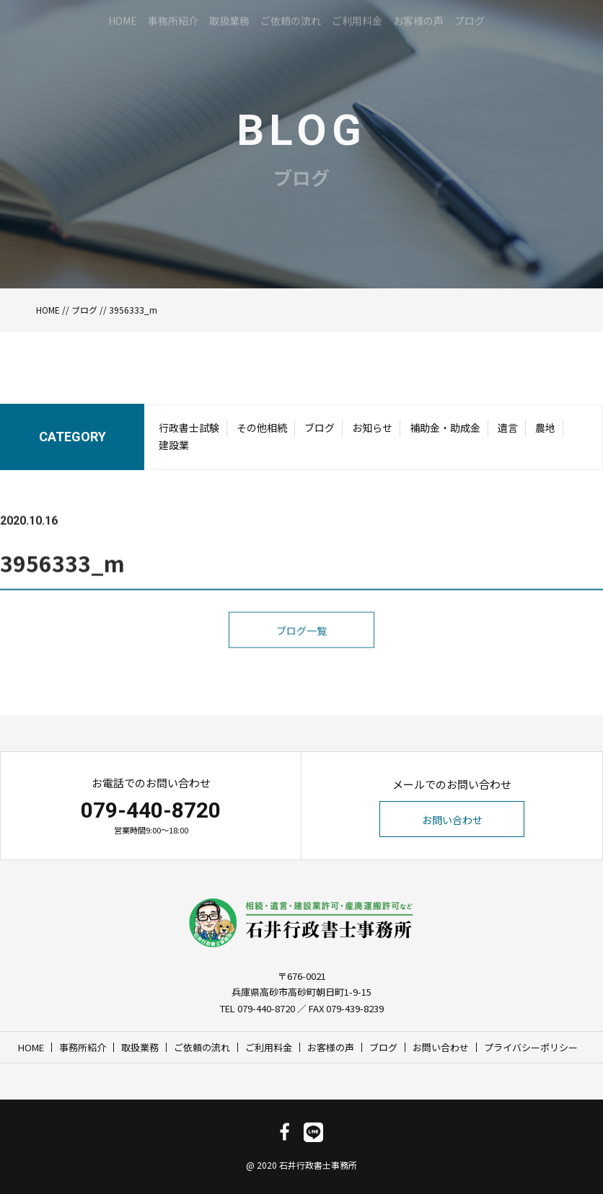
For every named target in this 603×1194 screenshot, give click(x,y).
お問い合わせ (452, 820)
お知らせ (372, 432)
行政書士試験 (189, 432)
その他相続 (262, 432)
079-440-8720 (151, 810)
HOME (48, 310)
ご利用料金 (268, 1047)
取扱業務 (140, 1047)
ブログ (84, 310)
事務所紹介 (82, 1047)
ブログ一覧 (301, 675)
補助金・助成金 (445, 432)
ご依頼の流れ (202, 1047)
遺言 (508, 432)
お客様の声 (330, 1047)
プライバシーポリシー (531, 1047)
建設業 (174, 450)
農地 (545, 432)
